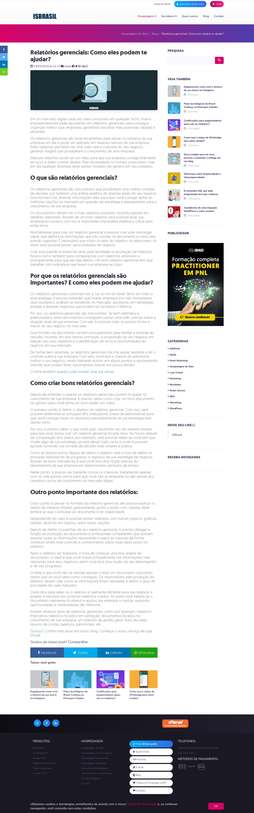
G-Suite (85, 783)
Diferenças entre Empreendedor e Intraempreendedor (202, 175)
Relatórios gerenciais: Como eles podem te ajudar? (88, 56)
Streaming (38, 748)
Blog (206, 16)
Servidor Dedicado (90, 778)
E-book (138, 767)
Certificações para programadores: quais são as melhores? (108, 695)
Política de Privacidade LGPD (149, 783)
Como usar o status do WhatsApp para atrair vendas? (142, 695)
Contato (219, 16)
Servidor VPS (40, 773)
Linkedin (110, 653)
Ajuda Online (141, 752)
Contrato (139, 791)
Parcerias (139, 759)
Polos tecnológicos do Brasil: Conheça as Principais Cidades (75, 695)
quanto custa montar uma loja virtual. (85, 372)
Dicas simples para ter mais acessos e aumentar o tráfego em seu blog (202, 158)
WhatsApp (142, 653)
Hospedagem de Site (92, 748)
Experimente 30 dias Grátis (190, 4)
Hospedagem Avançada (93, 763)
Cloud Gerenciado (42, 768)
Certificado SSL (41, 753)
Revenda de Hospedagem (94, 768)
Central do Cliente (162, 4)
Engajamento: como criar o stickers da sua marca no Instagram (43, 695)
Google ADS (39, 758)
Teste (145, 744)
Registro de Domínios (44, 763)
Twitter (78, 653)
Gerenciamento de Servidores (96, 773)
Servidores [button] (169, 16)
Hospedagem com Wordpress (97, 753)
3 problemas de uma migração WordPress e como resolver (200, 209)
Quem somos (190, 16)
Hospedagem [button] (147, 16)
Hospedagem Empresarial (94, 758)
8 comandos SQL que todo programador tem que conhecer (201, 192)
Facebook (46, 653)
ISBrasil (177, 435)
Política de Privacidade (142, 804)
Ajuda (217, 4)
